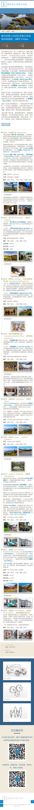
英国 (13, 31)
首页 (3, 31)
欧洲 (8, 31)
